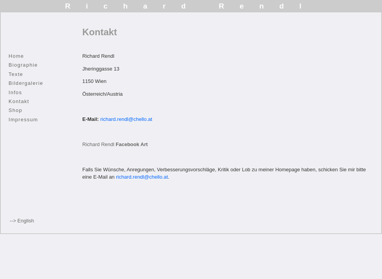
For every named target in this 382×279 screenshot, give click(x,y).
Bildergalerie (26, 83)
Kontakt (19, 101)
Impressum (23, 119)
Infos (15, 92)
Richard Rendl (115, 144)
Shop (16, 110)
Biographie (23, 65)
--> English (22, 221)
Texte (16, 74)
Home (16, 56)
